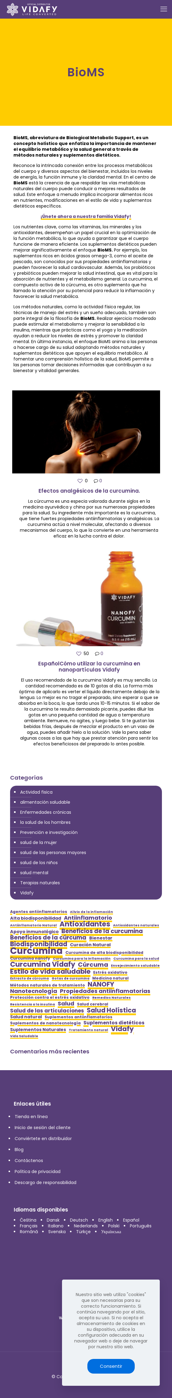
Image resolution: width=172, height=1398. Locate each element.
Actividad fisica (36, 792)
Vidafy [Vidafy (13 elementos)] (122, 1029)
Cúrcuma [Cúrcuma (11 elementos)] (93, 965)
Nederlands (86, 1226)
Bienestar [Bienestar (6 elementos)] (100, 938)
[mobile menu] (164, 9)
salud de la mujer (38, 842)
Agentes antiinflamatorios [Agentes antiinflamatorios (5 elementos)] (38, 911)
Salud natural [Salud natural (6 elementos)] (26, 1017)
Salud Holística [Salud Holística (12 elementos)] (111, 1010)
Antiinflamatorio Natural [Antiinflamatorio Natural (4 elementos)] (33, 925)
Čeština (28, 1220)
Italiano (56, 1226)
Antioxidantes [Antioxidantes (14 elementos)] (85, 924)
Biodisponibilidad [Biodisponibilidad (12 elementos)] (38, 944)
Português (141, 1226)
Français (29, 1226)
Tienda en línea (31, 1117)
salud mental (34, 873)
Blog (19, 1149)
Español (131, 1220)
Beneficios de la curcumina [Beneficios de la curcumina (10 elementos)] (102, 931)
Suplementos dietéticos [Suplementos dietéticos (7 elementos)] (114, 1023)
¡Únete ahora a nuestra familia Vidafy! (86, 216)
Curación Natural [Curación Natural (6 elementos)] (90, 945)
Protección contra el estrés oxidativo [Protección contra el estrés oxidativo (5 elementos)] (50, 997)
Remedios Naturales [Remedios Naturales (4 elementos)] (111, 997)
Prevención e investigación (49, 832)
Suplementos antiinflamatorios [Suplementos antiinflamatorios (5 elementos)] (78, 1017)
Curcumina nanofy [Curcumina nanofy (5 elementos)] (30, 958)
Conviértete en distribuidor (43, 1138)
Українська (111, 1232)
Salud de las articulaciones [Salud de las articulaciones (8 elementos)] (47, 1011)
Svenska (57, 1232)
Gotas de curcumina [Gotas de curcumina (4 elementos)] (71, 978)
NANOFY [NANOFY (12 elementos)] (101, 984)
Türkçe (83, 1232)
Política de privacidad (37, 1171)
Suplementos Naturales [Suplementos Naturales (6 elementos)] (38, 1030)
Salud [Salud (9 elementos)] (66, 1003)
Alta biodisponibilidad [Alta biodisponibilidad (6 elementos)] (35, 918)
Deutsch (79, 1220)
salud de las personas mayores (53, 852)
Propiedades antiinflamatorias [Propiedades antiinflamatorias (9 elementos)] (105, 991)
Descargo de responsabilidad (45, 1182)
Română (29, 1232)
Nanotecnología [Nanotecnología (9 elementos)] (33, 991)
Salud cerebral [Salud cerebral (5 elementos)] (92, 1004)
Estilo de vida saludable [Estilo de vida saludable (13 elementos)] (50, 971)
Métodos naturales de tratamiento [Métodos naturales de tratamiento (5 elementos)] (47, 985)
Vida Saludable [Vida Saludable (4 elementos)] (24, 1036)
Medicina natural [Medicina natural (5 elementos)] (110, 978)
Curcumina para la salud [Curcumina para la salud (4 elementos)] (136, 958)
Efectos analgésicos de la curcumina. (89, 490)
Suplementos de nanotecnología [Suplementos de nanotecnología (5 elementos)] (45, 1023)
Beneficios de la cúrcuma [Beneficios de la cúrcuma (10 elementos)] (48, 937)
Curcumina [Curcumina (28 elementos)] (36, 951)
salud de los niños (39, 863)
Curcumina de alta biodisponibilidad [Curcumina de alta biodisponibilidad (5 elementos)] (104, 952)
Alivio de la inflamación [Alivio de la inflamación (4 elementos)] (91, 912)
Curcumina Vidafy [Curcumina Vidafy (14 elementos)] (42, 964)
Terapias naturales (40, 883)
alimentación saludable (45, 802)
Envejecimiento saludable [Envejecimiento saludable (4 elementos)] (135, 965)
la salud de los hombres (45, 822)
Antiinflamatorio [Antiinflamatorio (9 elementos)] (88, 918)
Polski (113, 1226)
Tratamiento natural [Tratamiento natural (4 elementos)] (88, 1030)
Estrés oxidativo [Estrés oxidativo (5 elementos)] (110, 972)
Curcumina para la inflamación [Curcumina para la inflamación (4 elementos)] (82, 958)
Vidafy (27, 893)
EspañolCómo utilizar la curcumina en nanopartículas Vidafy (89, 666)
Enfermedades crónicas (45, 812)
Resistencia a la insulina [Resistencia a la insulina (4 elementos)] (32, 1004)
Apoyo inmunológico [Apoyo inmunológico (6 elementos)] (34, 932)
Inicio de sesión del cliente (43, 1128)
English (105, 1220)
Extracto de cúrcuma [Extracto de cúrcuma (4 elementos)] (29, 978)
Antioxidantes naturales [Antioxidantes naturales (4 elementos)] (136, 925)
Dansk (53, 1220)
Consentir (111, 1366)
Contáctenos (29, 1160)
